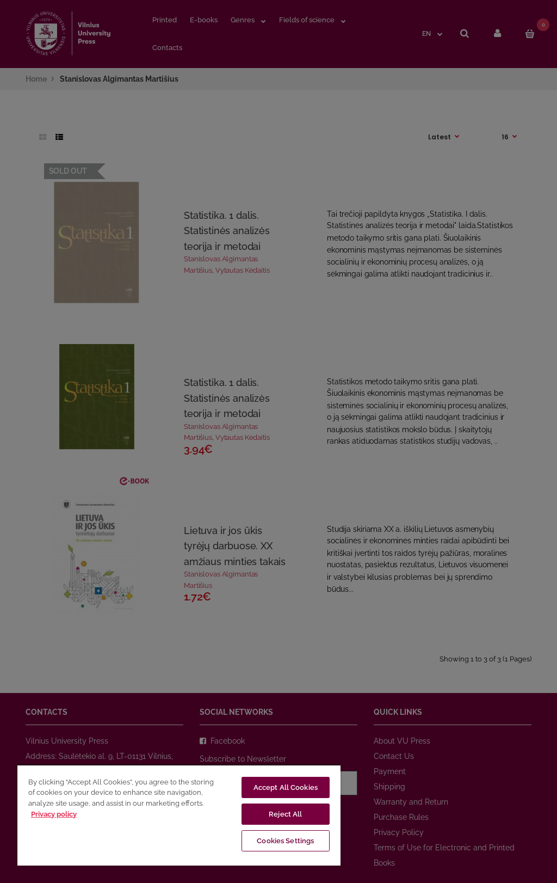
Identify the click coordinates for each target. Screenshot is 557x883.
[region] (179, 815)
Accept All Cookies (285, 787)
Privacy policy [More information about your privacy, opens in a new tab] (54, 814)
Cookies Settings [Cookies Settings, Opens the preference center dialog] (285, 841)
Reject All (285, 814)
